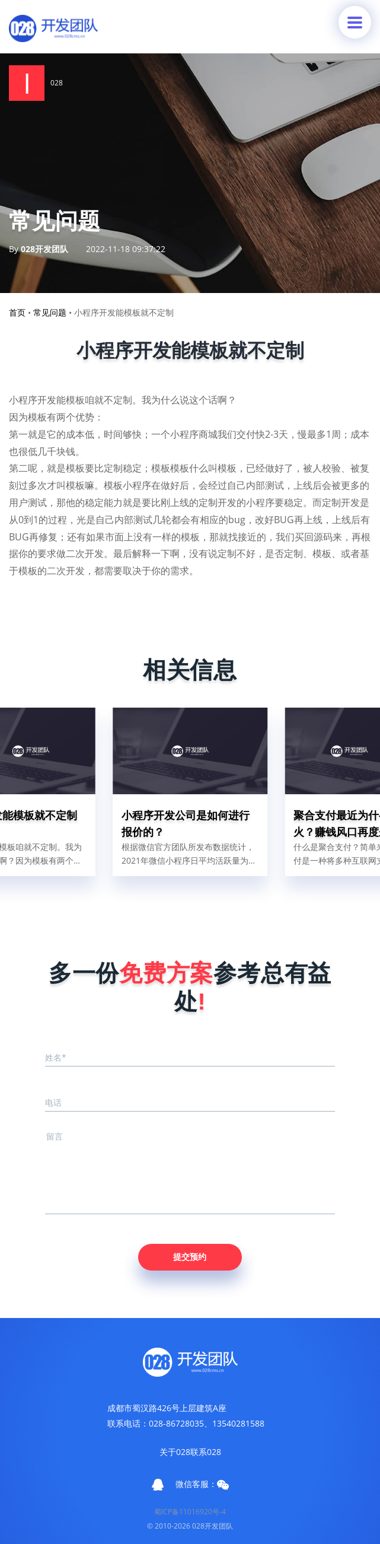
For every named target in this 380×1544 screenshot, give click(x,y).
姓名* (55, 1057)
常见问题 (49, 312)
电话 (53, 1102)
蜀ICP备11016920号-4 (190, 1512)
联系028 (205, 1451)
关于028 (174, 1451)
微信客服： (202, 1484)
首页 (17, 312)
